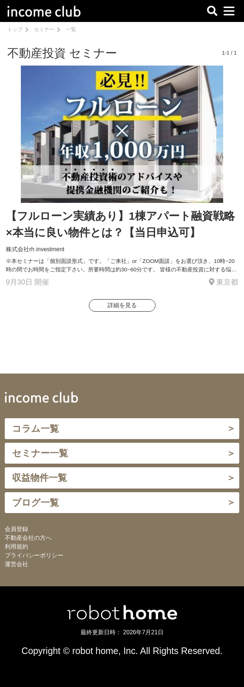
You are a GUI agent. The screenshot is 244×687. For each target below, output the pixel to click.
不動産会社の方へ (28, 538)
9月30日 (19, 282)
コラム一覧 (35, 428)
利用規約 (16, 546)
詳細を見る (122, 305)
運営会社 (16, 564)
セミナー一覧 (40, 453)
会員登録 (16, 529)
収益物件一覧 (39, 477)
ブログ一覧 (35, 502)
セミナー (44, 29)
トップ (15, 29)
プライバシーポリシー (34, 555)
